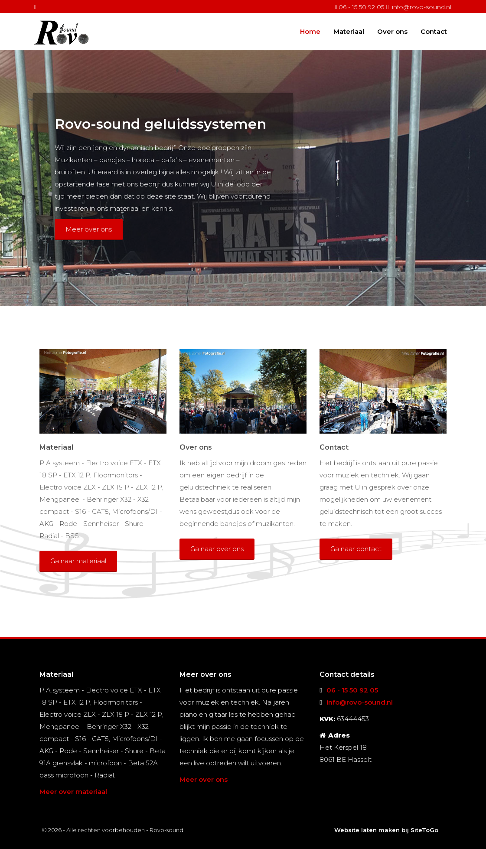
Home (310, 31)
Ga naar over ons (217, 549)
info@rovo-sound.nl (421, 7)
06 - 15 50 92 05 (361, 7)
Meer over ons (88, 229)
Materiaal (348, 31)
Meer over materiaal (73, 791)
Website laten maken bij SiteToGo (386, 829)
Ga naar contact (356, 549)
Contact (434, 31)
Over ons (392, 31)
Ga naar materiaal (78, 561)
